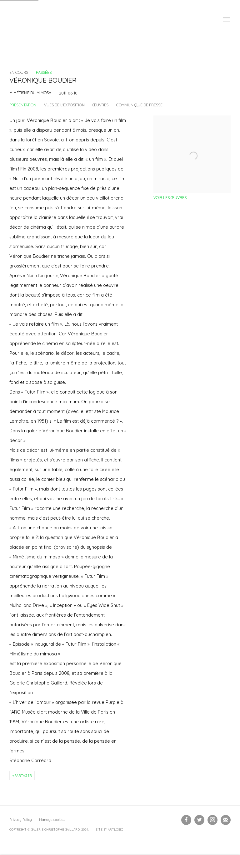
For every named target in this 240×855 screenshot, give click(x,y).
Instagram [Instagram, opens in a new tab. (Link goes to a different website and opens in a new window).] (213, 820)
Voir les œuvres (170, 197)
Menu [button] (226, 20)
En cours (18, 72)
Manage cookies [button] (52, 819)
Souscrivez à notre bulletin (226, 820)
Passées (44, 72)
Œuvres (100, 104)
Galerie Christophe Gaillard (56, 20)
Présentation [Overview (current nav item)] (22, 104)
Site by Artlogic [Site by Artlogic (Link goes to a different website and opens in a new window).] (109, 829)
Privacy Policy (20, 819)
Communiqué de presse (139, 104)
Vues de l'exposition (64, 104)
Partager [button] (23, 775)
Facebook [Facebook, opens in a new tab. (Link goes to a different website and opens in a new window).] (186, 820)
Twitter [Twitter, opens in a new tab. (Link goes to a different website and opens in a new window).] (199, 820)
